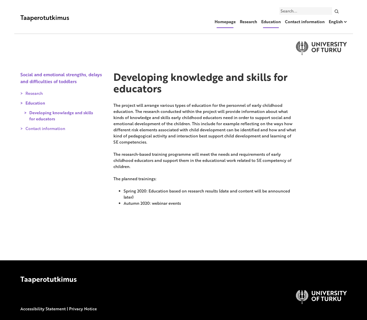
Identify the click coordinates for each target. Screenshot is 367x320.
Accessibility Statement (43, 309)
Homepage (225, 22)
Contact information (305, 22)
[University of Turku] (321, 303)
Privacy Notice (83, 309)
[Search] (336, 11)
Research (248, 22)
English (336, 22)
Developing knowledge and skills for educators (61, 116)
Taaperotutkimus (44, 17)
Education (271, 22)
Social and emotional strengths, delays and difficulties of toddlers (61, 77)
